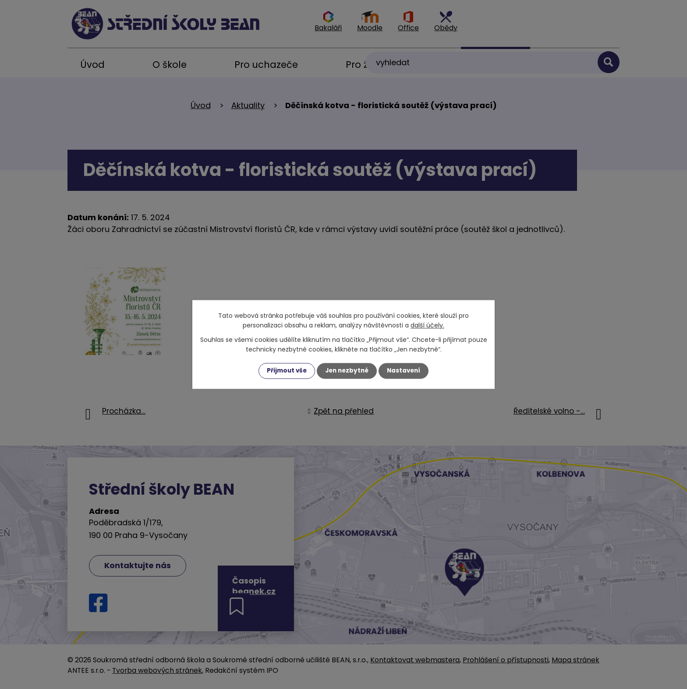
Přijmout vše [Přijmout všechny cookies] (284, 370)
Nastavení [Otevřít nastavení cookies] (405, 370)
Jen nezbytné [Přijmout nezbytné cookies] (347, 370)
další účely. (427, 325)
